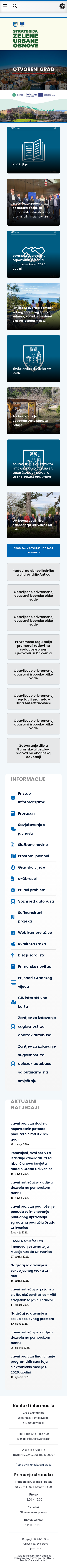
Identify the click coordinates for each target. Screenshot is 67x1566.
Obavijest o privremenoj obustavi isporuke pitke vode (33, 595)
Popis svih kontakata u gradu (33, 1464)
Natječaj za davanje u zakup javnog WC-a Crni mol (31, 1270)
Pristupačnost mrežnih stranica (33, 1556)
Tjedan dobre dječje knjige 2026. (32, 371)
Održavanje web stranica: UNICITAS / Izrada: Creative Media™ (33, 1559)
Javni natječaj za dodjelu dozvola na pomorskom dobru (32, 1187)
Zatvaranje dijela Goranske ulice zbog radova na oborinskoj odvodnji (33, 751)
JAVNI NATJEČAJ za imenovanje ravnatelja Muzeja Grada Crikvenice (31, 1246)
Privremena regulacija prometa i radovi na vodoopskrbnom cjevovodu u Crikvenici (33, 647)
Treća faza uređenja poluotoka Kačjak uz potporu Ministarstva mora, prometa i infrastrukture (33, 210)
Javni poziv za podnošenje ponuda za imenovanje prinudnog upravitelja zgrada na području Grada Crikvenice (33, 1217)
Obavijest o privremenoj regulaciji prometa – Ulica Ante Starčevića (33, 699)
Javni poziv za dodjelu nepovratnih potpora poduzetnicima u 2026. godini (29, 262)
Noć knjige (20, 164)
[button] (62, 6)
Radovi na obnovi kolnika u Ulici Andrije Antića (33, 572)
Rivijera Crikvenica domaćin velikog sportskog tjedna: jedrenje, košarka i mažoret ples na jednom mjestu (33, 314)
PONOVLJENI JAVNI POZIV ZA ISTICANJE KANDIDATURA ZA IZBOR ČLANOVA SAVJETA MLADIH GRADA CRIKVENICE (33, 470)
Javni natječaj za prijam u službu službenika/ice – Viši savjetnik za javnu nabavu (33, 1294)
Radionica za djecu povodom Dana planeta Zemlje (30, 420)
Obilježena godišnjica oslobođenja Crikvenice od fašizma (32, 525)
